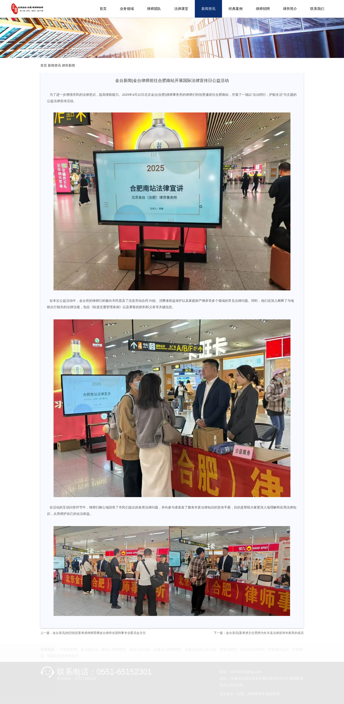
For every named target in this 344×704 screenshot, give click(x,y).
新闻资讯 (208, 9)
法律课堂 (181, 9)
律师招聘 (263, 9)
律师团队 (154, 9)
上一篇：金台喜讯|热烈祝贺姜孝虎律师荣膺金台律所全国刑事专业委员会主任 (93, 633)
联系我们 (317, 9)
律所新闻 (68, 65)
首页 (103, 9)
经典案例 (236, 9)
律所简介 (290, 9)
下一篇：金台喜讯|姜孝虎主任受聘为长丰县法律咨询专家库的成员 (259, 633)
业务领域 (127, 9)
